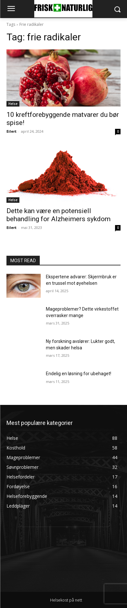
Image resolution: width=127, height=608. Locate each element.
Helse (12, 103)
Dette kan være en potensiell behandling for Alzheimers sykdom (58, 215)
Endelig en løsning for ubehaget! (78, 373)
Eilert (11, 131)
